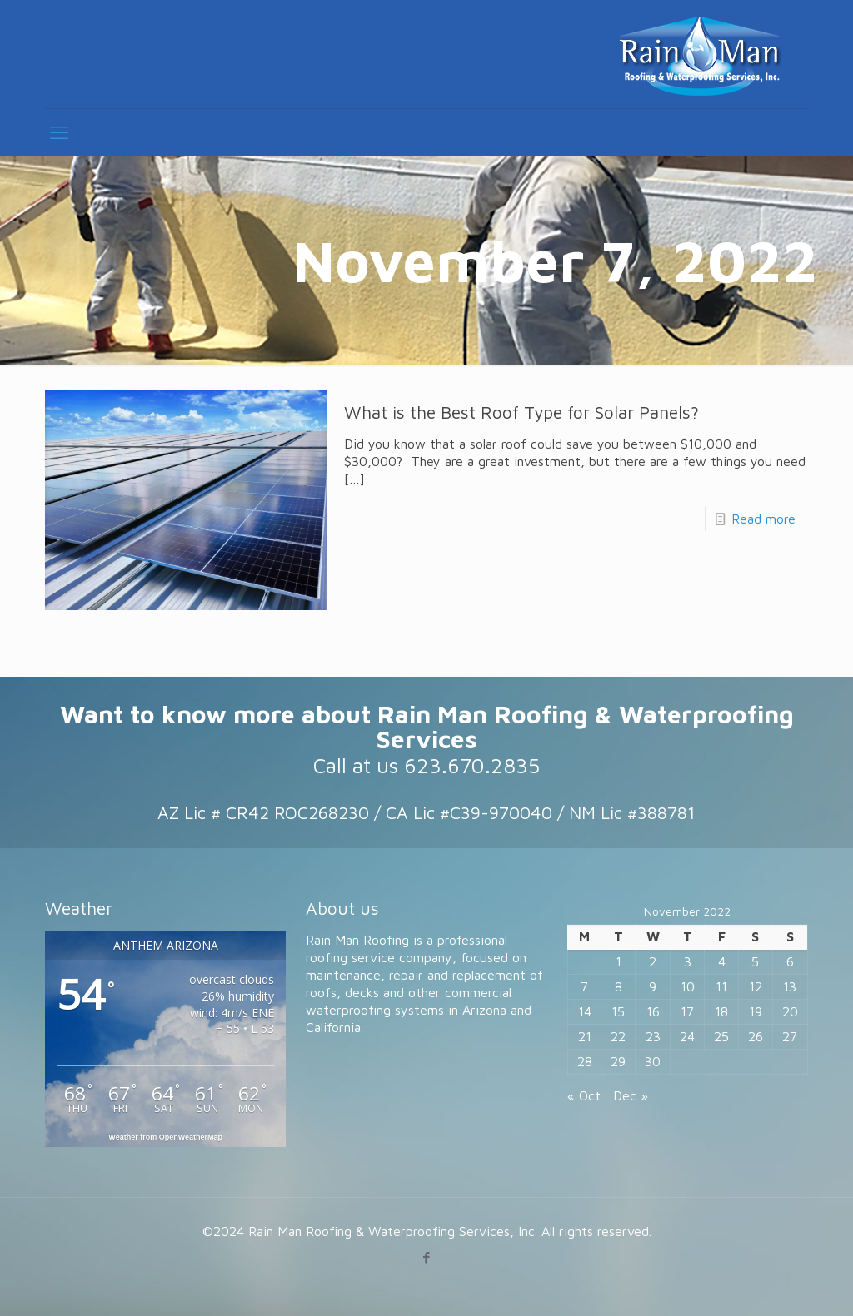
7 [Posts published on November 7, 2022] (584, 986)
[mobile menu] (59, 132)
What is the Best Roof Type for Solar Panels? (521, 412)
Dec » (630, 1095)
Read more (763, 518)
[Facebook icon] (427, 1257)
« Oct (584, 1095)
